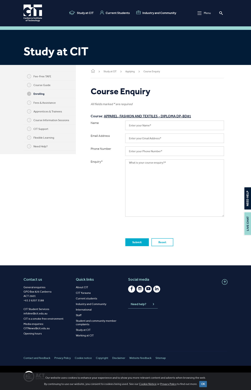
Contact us (33, 279)
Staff (78, 315)
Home (98, 71)
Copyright (102, 358)
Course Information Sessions (51, 120)
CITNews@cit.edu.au (37, 328)
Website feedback (140, 358)
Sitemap (160, 358)
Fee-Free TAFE (42, 76)
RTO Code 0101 (111, 374)
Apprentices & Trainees (47, 111)
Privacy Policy (168, 388)
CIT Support (40, 129)
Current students (86, 298)
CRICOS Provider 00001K (88, 374)
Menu (203, 13)
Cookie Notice (148, 388)
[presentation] (155, 227)
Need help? (143, 304)
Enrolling (38, 94)
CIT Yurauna (83, 293)
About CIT (82, 287)
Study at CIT (81, 13)
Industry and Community (156, 13)
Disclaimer (118, 358)
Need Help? (40, 146)
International (84, 309)
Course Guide (41, 85)
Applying (135, 71)
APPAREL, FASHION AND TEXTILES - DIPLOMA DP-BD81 (152, 116)
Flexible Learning (43, 137)
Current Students (114, 13)
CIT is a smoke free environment (43, 318)
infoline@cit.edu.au (35, 313)
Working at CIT (85, 335)
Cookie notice (83, 358)
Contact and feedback (37, 358)
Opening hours (33, 333)
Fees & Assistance (44, 103)
